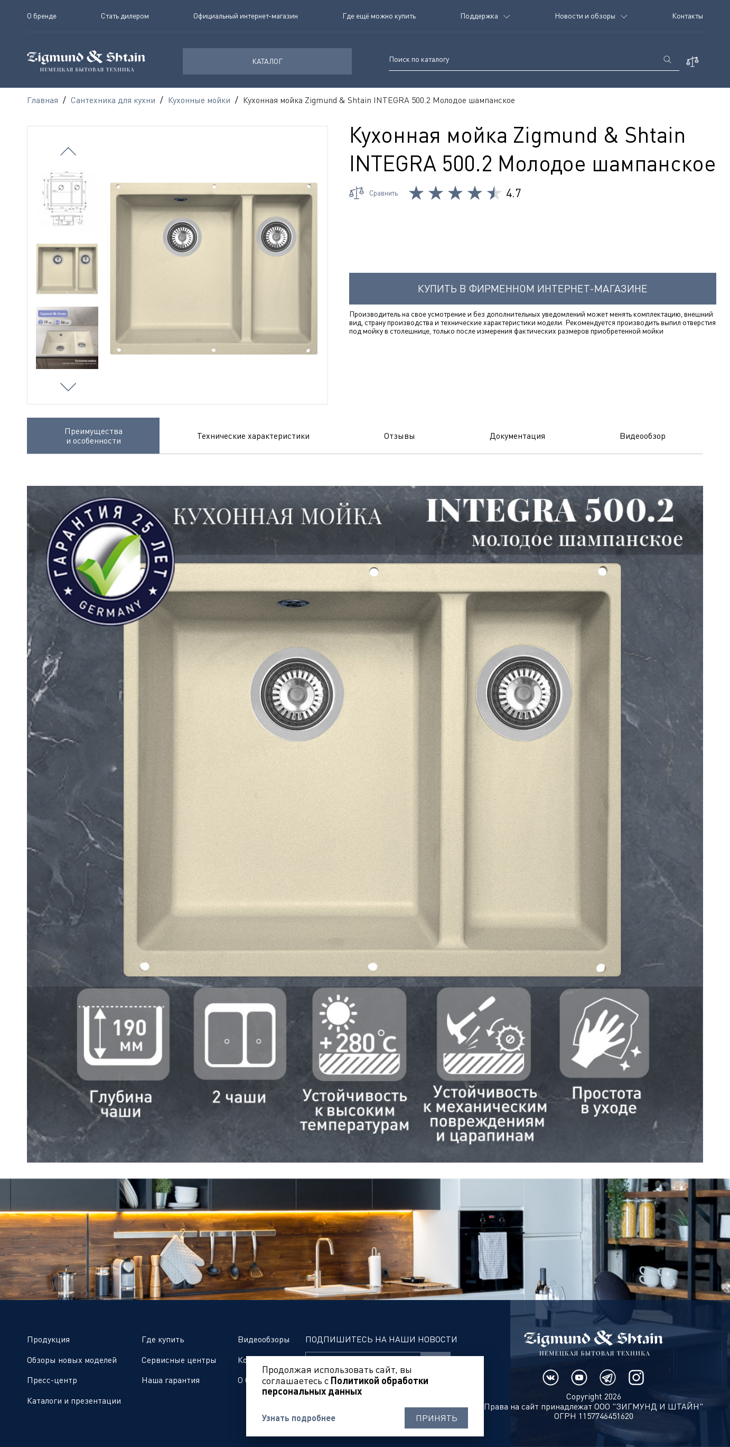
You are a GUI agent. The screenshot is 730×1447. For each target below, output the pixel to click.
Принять (436, 1418)
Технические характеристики (253, 435)
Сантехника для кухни (113, 100)
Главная (42, 100)
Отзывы (399, 435)
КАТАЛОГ (267, 61)
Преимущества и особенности (93, 436)
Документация (517, 435)
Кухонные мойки (199, 100)
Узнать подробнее (298, 1418)
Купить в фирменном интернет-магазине (533, 288)
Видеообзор (643, 435)
